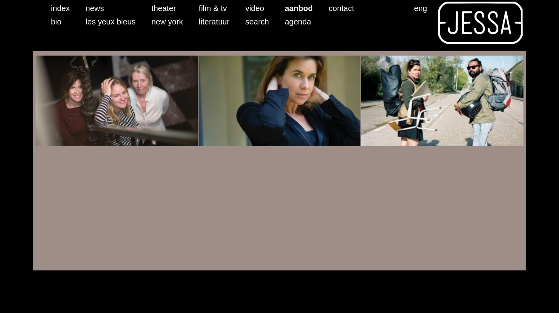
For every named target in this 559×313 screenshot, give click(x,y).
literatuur (214, 21)
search (257, 21)
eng (420, 8)
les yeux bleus (111, 21)
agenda (298, 21)
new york (167, 21)
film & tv (213, 8)
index (60, 8)
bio (56, 21)
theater (164, 8)
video (254, 8)
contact (341, 8)
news (95, 8)
